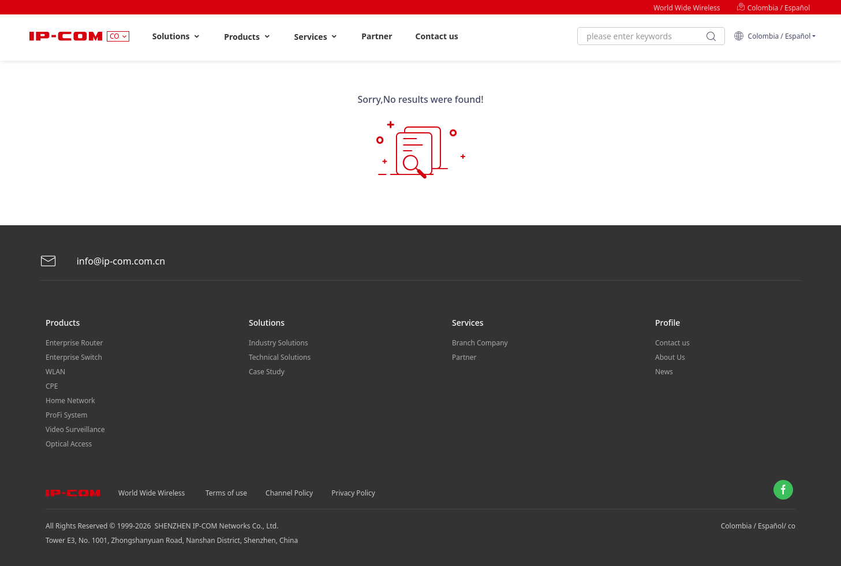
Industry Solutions (278, 343)
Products (247, 36)
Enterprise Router (74, 343)
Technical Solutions (280, 357)
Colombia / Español (773, 8)
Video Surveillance (75, 429)
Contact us (436, 36)
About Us (670, 357)
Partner (376, 36)
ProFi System (66, 415)
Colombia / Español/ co (758, 526)
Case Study (267, 372)
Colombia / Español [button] (772, 36)
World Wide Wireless (686, 8)
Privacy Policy (353, 493)
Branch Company (480, 343)
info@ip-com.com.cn (103, 261)
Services (316, 36)
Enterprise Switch (74, 357)
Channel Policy (289, 493)
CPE (52, 386)
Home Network (70, 400)
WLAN (55, 372)
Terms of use (226, 493)
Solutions (176, 36)
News (664, 372)
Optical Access (69, 444)
